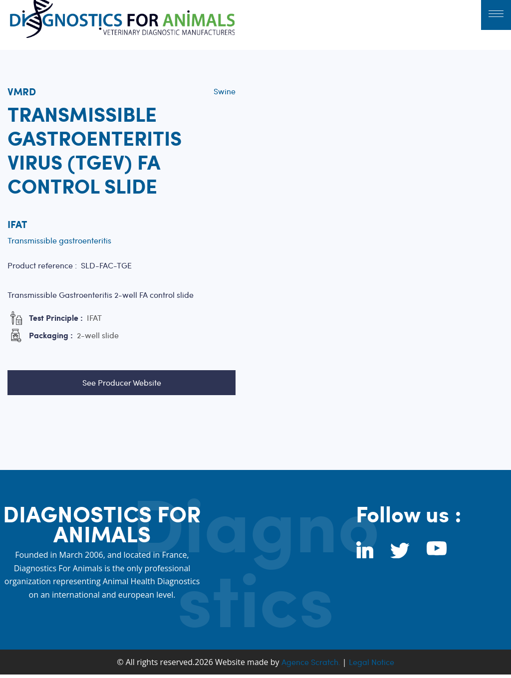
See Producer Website (121, 382)
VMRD (21, 91)
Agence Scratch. (310, 662)
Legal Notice (371, 662)
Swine (225, 91)
